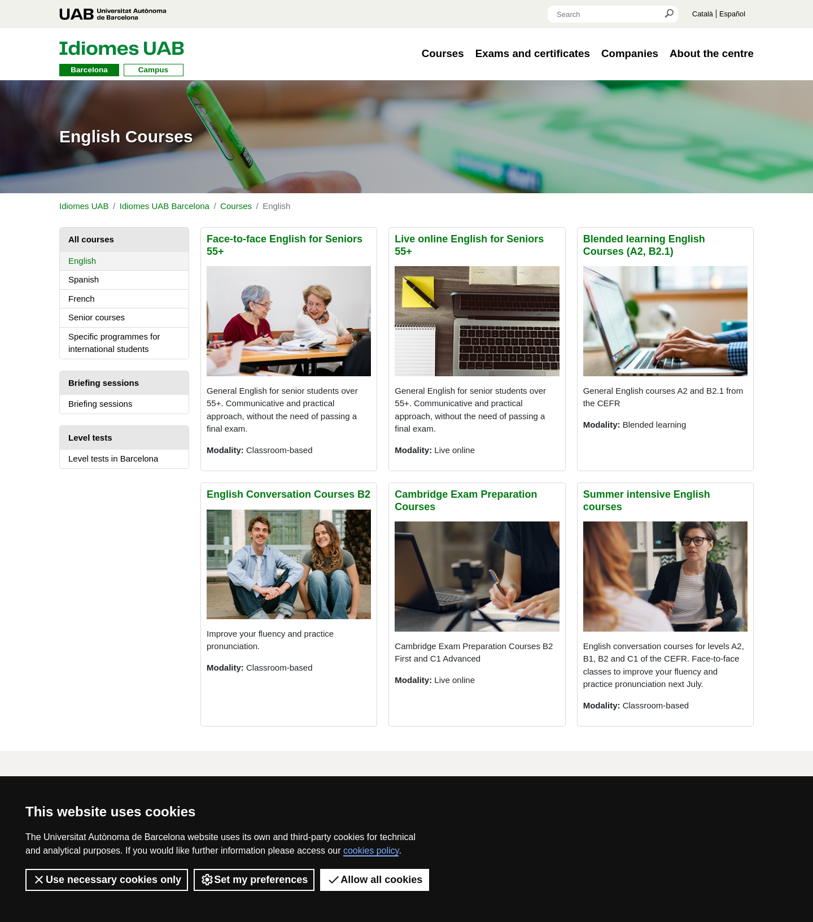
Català (702, 14)
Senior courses (96, 317)
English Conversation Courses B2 (288, 494)
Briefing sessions (100, 403)
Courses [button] (443, 53)
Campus (153, 70)
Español (732, 14)
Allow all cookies (374, 879)
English (82, 261)
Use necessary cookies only (106, 879)
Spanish (83, 279)
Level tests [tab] (90, 437)
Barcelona (89, 70)
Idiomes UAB (84, 206)
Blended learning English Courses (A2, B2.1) (644, 245)
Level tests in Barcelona (113, 458)
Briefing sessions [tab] (103, 383)
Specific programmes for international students (114, 343)
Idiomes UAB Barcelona (164, 206)
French (81, 298)
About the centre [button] (712, 53)
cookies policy (371, 850)
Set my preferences (254, 879)
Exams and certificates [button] (532, 53)
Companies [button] (629, 53)
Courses (236, 206)
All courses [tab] (91, 239)
